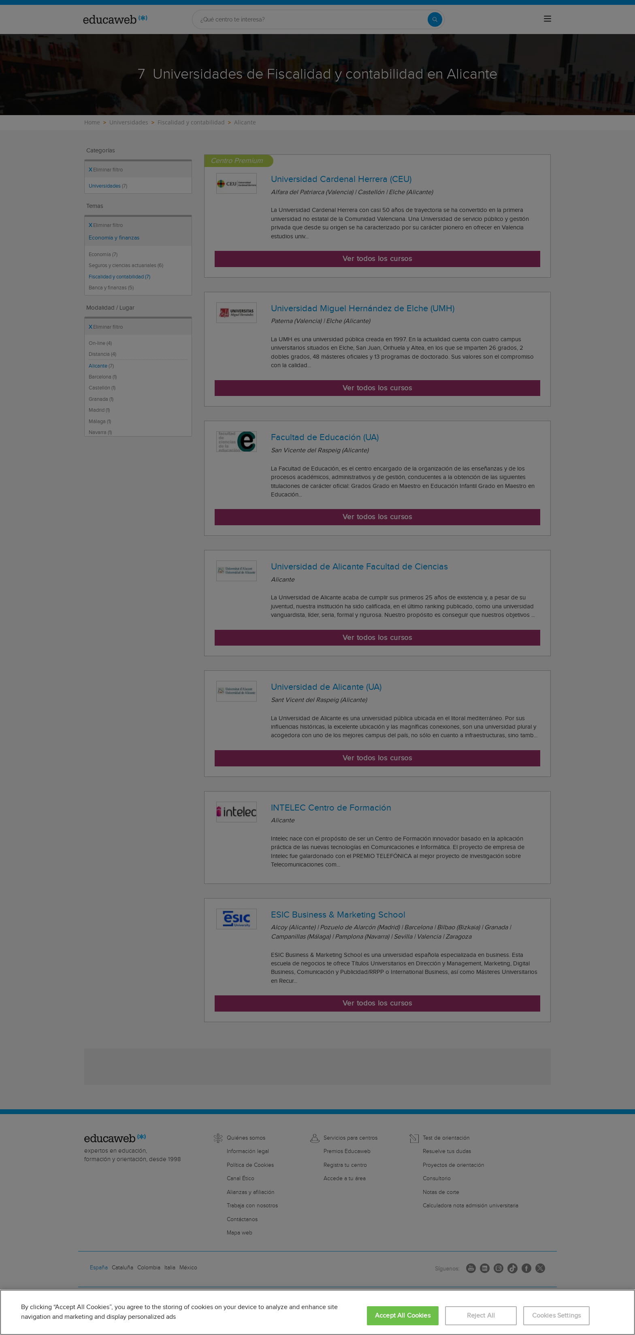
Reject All (481, 1316)
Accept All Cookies (402, 1316)
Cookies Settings (556, 1316)
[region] (317, 1312)
